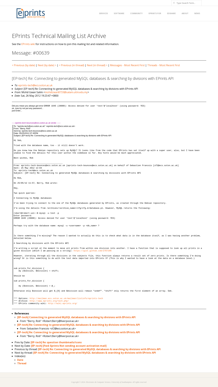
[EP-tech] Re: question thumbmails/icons (56, 342)
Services (103, 13)
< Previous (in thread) (71, 65)
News (197, 13)
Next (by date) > (47, 65)
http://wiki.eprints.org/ (62, 303)
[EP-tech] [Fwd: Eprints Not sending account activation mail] (69, 345)
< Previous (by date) (23, 65)
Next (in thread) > (97, 65)
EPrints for (155, 13)
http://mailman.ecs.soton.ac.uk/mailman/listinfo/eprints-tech (66, 298)
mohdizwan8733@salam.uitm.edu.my (66, 92)
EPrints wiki (28, 44)
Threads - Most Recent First (163, 65)
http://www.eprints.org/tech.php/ (49, 301)
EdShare (171, 13)
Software (119, 13)
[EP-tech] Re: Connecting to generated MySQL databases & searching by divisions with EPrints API (78, 324)
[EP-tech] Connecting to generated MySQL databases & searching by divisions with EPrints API (76, 317)
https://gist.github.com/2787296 (93, 251)
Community (136, 13)
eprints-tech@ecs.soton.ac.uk (35, 85)
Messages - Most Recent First (127, 65)
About (185, 13)
